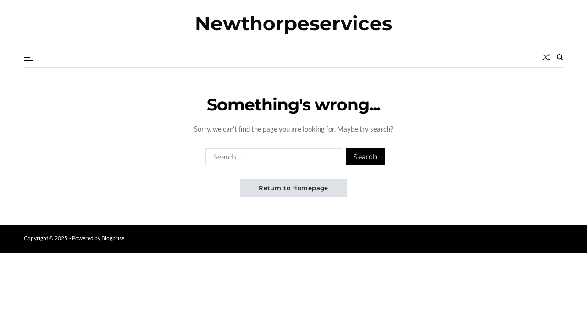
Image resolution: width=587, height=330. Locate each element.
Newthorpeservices (293, 23)
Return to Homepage (293, 188)
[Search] (560, 57)
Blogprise (112, 238)
